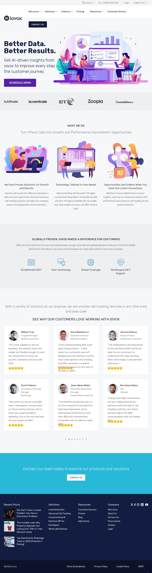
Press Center (114, 521)
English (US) (139, 3)
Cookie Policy (123, 566)
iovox (13, 18)
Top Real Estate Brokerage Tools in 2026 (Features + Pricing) (30, 541)
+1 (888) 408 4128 (108, 3)
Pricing (80, 11)
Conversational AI (57, 517)
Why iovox (34, 11)
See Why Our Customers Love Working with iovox (76, 319)
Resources (95, 11)
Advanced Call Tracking (60, 513)
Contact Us (38, 24)
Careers (111, 525)
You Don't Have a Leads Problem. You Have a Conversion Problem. (29, 513)
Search (87, 3)
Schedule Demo (20, 82)
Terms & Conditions (75, 566)
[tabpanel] (41, 101)
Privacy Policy (101, 566)
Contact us (76, 477)
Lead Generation (56, 509)
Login (126, 3)
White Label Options (58, 529)
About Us (112, 513)
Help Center (84, 521)
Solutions (50, 11)
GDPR (141, 566)
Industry (66, 11)
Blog (80, 517)
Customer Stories (116, 11)
